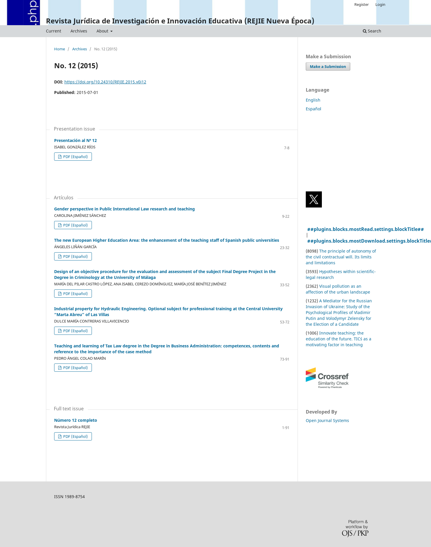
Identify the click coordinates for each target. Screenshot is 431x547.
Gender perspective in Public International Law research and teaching (124, 209)
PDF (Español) (75, 156)
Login (380, 4)
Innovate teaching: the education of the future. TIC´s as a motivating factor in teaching (338, 338)
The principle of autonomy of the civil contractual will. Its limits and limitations (341, 256)
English (313, 100)
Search (372, 31)
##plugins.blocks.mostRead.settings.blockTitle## (365, 229)
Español (313, 109)
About (103, 31)
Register (361, 4)
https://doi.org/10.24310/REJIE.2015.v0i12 (105, 82)
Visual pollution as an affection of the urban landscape (338, 289)
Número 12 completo (75, 420)
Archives (79, 31)
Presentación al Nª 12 (75, 140)
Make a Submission (328, 66)
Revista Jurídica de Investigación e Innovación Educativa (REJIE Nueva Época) (180, 20)
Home (59, 49)
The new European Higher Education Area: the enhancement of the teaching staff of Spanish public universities (166, 240)
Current (53, 31)
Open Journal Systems (327, 420)
